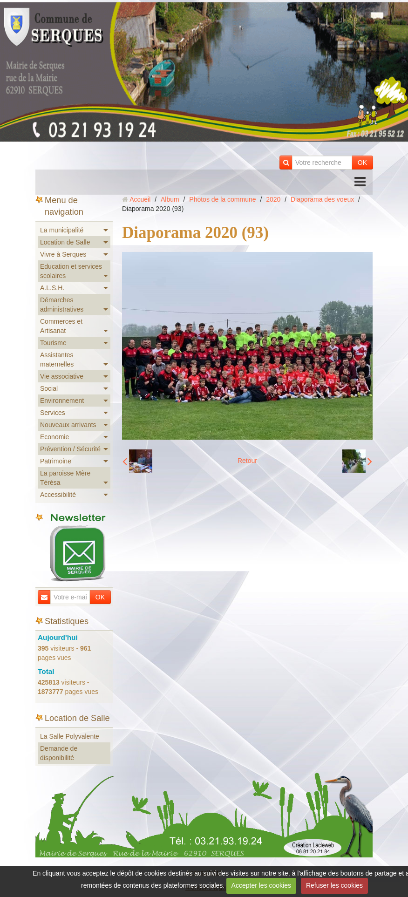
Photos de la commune (222, 199)
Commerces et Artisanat (61, 326)
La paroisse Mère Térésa (65, 477)
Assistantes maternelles (57, 359)
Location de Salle (65, 242)
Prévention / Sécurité (70, 449)
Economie (54, 437)
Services (52, 412)
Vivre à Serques (63, 254)
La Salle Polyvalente (69, 736)
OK (362, 162)
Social (49, 388)
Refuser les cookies (334, 885)
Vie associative (61, 376)
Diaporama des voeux (322, 199)
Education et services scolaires (71, 271)
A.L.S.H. (52, 288)
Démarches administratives (61, 304)
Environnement (62, 400)
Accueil (139, 199)
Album (170, 199)
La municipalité (61, 230)
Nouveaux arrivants (68, 424)
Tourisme (53, 343)
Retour (247, 460)
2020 (273, 199)
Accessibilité (58, 494)
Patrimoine (55, 461)
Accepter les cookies (261, 885)
